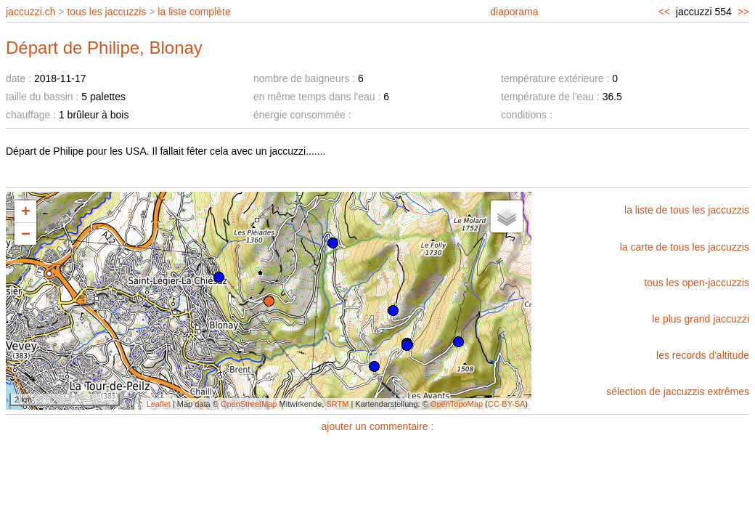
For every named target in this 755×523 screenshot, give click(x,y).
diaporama (514, 11)
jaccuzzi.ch (30, 11)
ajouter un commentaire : (378, 426)
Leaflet (159, 404)
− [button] (25, 233)
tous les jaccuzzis (106, 11)
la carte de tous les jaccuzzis (684, 247)
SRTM (337, 404)
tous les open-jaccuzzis (696, 282)
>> (743, 11)
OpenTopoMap (456, 404)
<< (664, 11)
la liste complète (194, 11)
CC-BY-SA (507, 404)
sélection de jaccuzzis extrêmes (677, 391)
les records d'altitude (702, 355)
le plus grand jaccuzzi (700, 319)
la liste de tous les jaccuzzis (686, 210)
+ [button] (25, 211)
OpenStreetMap (249, 404)
